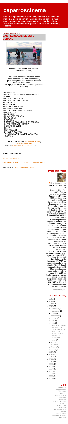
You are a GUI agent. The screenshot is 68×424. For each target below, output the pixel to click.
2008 (51, 366)
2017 (51, 301)
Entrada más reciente (10, 162)
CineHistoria (61, 398)
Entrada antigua (39, 162)
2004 (51, 376)
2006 (51, 371)
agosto (54, 318)
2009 (51, 364)
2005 (51, 374)
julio (53, 321)
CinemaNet (62, 400)
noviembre (55, 311)
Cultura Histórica (59, 402)
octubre (54, 313)
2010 (51, 362)
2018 (51, 299)
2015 (51, 306)
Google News (61, 413)
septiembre (55, 316)
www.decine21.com (32, 142)
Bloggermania (61, 390)
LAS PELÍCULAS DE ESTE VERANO (57, 336)
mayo (53, 340)
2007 (51, 369)
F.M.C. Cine (61, 405)
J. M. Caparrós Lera (58, 183)
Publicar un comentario (11, 158)
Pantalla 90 (62, 417)
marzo (53, 345)
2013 (51, 354)
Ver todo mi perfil (59, 290)
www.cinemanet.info (24, 144)
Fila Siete (62, 407)
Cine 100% (62, 392)
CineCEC (62, 394)
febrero (54, 347)
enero (53, 350)
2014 (51, 352)
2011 (51, 359)
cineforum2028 (60, 396)
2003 (51, 378)
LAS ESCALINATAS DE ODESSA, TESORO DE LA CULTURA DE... (58, 328)
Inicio (26, 162)
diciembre (55, 308)
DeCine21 (62, 404)
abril (53, 342)
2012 (51, 357)
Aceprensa (62, 388)
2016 (51, 304)
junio (53, 323)
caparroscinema (24, 10)
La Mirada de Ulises (58, 415)
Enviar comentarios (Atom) (24, 167)
